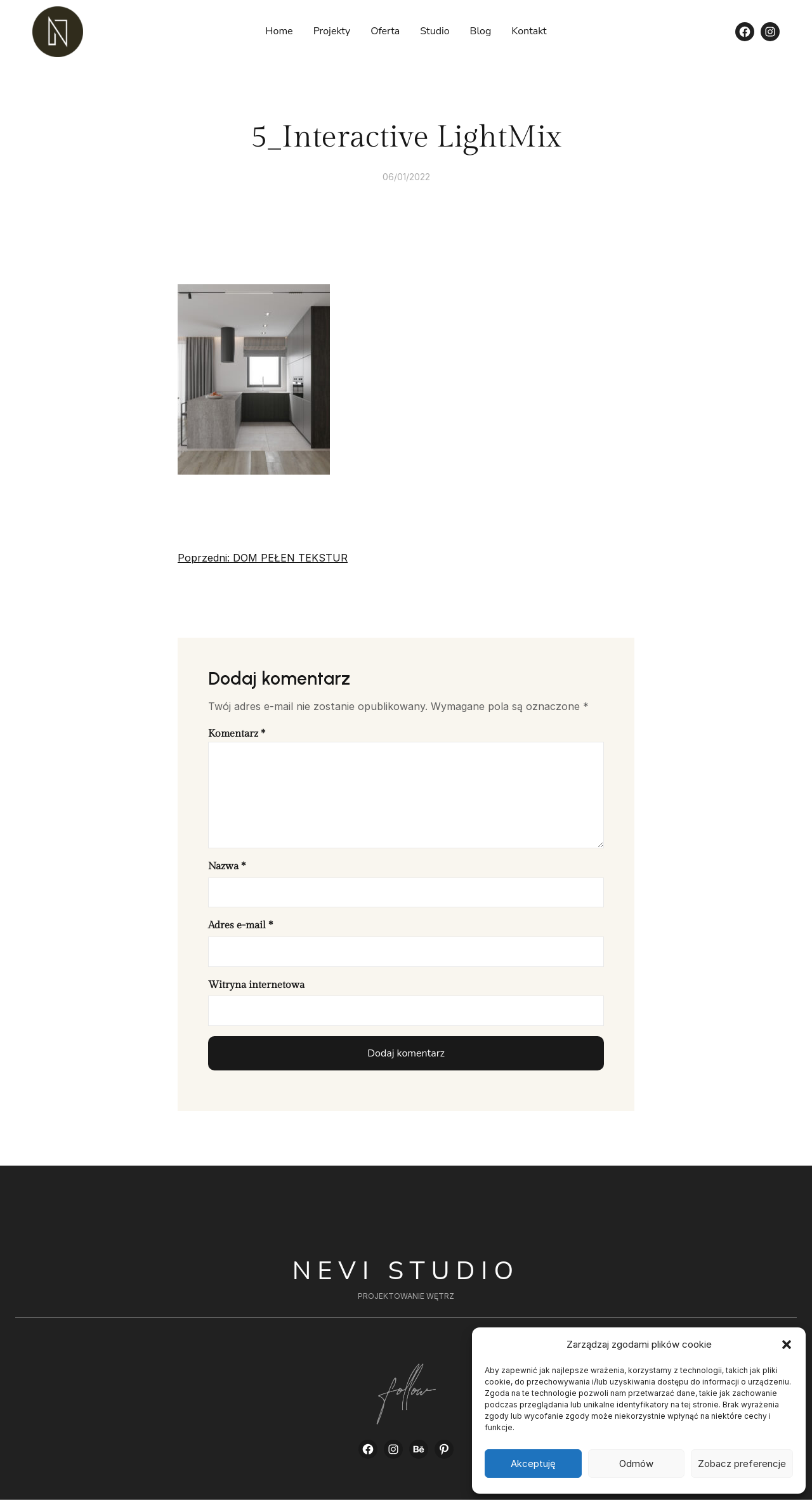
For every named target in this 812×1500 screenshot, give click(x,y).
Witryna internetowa (256, 985)
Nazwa (227, 866)
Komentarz (236, 734)
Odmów (636, 1463)
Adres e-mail (240, 925)
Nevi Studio (406, 1271)
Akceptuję (533, 1463)
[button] (786, 1344)
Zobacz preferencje (742, 1463)
